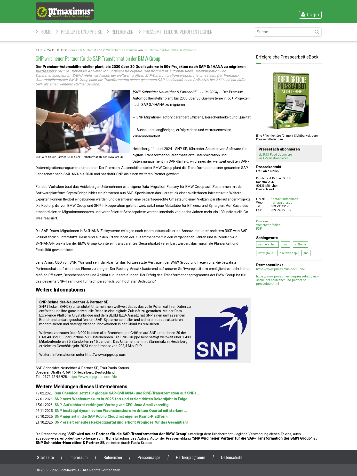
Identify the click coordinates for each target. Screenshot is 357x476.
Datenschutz (231, 457)
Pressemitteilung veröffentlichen (178, 31)
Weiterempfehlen (268, 225)
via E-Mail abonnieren (273, 158)
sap (285, 244)
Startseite (45, 457)
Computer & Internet (82, 50)
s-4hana (300, 244)
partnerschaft (267, 244)
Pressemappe (149, 457)
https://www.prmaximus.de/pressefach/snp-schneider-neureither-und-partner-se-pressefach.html (287, 280)
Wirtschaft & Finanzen (121, 50)
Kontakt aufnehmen (284, 199)
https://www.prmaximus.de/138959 (280, 269)
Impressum (79, 457)
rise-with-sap (288, 253)
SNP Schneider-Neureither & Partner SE (170, 50)
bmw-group (265, 253)
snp (305, 253)
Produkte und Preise (81, 31)
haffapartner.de (281, 202)
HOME (45, 31)
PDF (259, 228)
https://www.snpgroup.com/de (93, 377)
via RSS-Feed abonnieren (276, 154)
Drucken (262, 221)
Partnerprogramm (190, 457)
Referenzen (122, 31)
